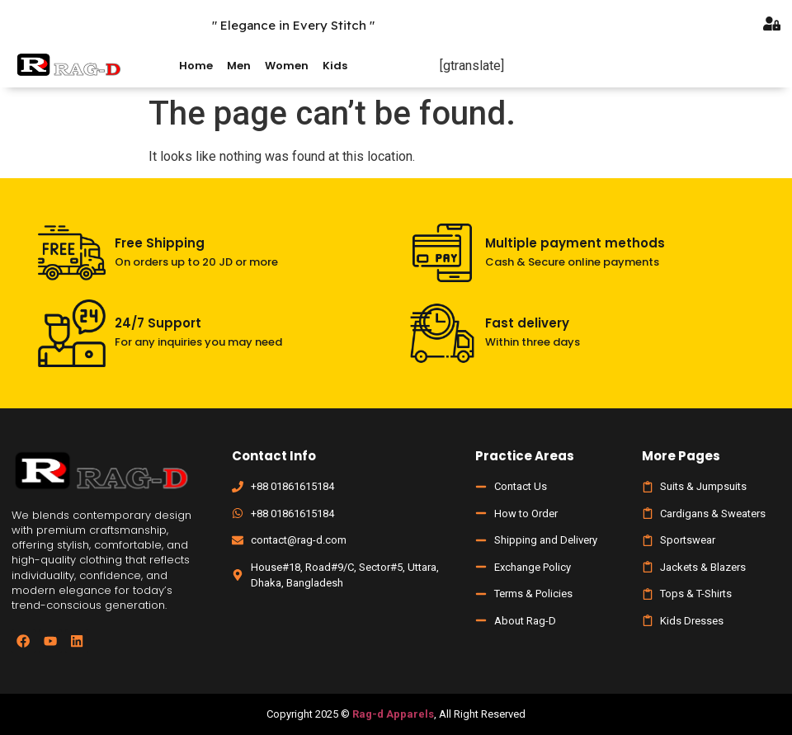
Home (196, 65)
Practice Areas (524, 455)
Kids (335, 65)
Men (239, 65)
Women (287, 65)
